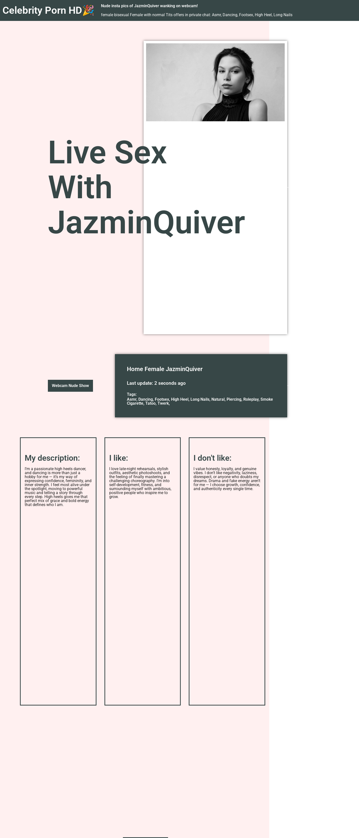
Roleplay (251, 399)
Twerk (163, 403)
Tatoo (150, 403)
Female (154, 369)
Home (135, 369)
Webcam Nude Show (70, 385)
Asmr (131, 399)
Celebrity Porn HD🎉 (48, 10)
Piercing (234, 399)
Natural (218, 399)
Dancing (145, 399)
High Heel (179, 399)
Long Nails (199, 399)
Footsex (162, 399)
